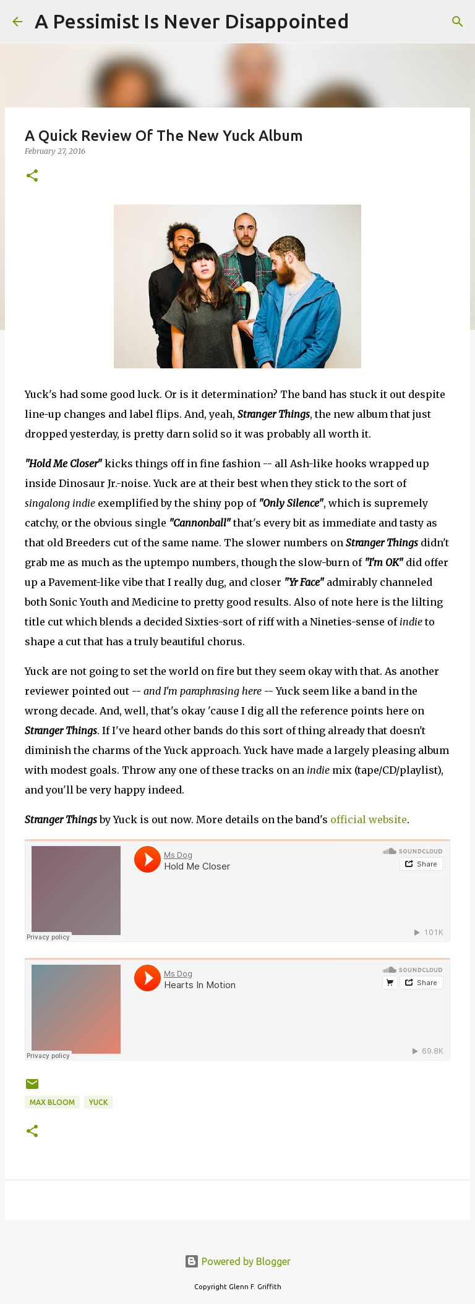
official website (368, 819)
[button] (32, 176)
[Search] (366, 21)
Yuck (98, 1102)
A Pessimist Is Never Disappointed (192, 21)
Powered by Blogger (237, 1261)
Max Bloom (52, 1102)
